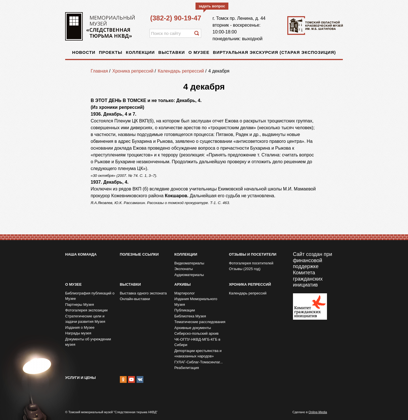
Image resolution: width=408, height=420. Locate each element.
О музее (198, 52)
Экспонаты (183, 269)
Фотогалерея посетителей (251, 263)
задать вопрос (212, 6)
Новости (83, 52)
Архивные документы (192, 328)
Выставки (171, 52)
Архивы (182, 284)
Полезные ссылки (139, 254)
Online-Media (318, 412)
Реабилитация (186, 368)
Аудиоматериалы (189, 275)
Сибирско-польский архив (196, 333)
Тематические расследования (199, 322)
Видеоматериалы (189, 263)
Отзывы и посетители (252, 254)
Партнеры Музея (79, 304)
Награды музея (78, 333)
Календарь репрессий (181, 71)
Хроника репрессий (132, 71)
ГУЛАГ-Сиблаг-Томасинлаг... (198, 362)
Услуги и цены (80, 378)
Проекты (110, 52)
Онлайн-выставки (135, 299)
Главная (99, 71)
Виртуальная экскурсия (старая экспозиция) (274, 52)
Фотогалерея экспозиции (86, 310)
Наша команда (81, 254)
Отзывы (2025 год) (244, 269)
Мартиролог (184, 293)
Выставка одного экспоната (143, 293)
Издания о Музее (80, 327)
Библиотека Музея (190, 316)
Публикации (184, 310)
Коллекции (140, 52)
